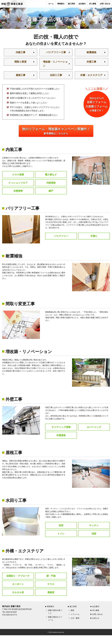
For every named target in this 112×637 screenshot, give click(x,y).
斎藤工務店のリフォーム (55, 620)
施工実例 (71, 4)
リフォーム (75, 616)
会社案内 (82, 4)
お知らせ (95, 620)
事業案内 (60, 4)
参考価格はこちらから (56, 131)
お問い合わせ (105, 4)
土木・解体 (75, 620)
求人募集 (92, 4)
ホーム (51, 4)
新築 (72, 612)
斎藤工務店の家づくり (55, 613)
